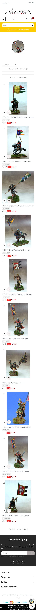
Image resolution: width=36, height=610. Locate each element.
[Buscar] (18, 25)
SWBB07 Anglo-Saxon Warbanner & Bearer (18, 206)
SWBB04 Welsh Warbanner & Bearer (15, 516)
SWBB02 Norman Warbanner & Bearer (16, 161)
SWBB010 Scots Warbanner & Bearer (15, 471)
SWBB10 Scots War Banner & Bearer (15, 339)
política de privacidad (16, 556)
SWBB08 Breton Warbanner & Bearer (15, 250)
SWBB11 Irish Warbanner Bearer (13, 383)
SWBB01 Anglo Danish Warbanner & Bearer (18, 117)
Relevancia (9, 64)
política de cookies (27, 609)
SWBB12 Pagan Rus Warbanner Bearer (16, 427)
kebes (18, 598)
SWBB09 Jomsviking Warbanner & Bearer (17, 294)
